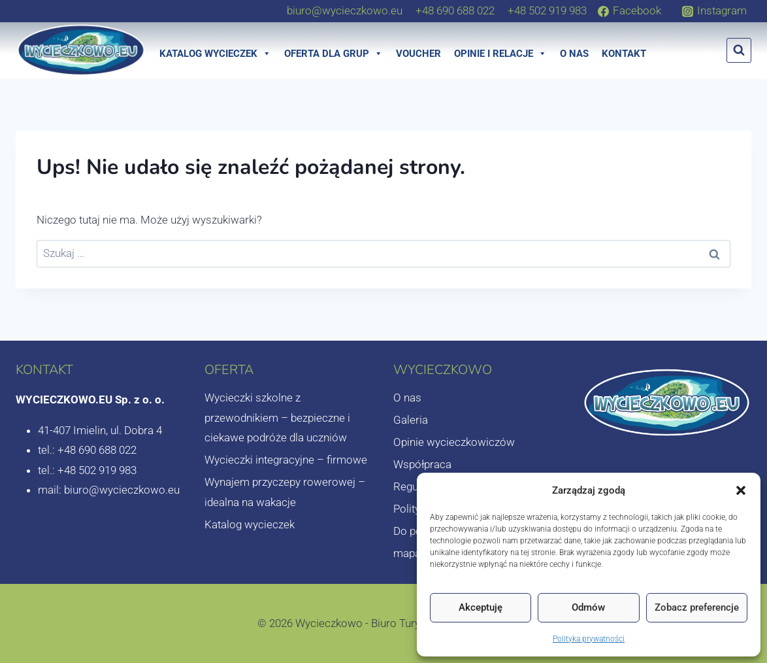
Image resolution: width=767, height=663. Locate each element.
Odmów (588, 607)
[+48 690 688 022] (455, 10)
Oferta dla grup (333, 54)
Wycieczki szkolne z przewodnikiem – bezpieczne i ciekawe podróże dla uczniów (277, 417)
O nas (574, 54)
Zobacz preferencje (697, 607)
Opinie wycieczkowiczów (454, 442)
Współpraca (422, 464)
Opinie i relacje (500, 54)
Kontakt (624, 54)
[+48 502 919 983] (547, 10)
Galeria (410, 419)
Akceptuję (480, 607)
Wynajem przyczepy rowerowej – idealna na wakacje (284, 492)
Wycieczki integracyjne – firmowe (285, 459)
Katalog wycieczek (215, 54)
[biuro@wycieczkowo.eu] (344, 10)
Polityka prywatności (589, 638)
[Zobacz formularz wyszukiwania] (738, 50)
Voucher (418, 54)
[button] (740, 490)
